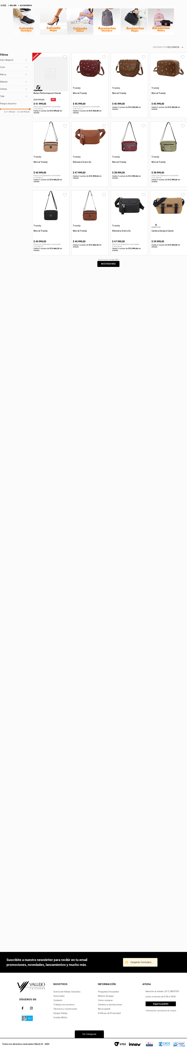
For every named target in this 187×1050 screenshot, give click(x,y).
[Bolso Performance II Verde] (51, 114)
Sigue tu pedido (160, 1004)
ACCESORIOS (26, 34)
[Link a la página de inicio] (3, 34)
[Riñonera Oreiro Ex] (90, 183)
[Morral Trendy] (90, 114)
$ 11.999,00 (9, 141)
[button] (15, 89)
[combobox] (76, 17)
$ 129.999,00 (23, 141)
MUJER (13, 34)
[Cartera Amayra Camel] (169, 252)
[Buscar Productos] (111, 17)
